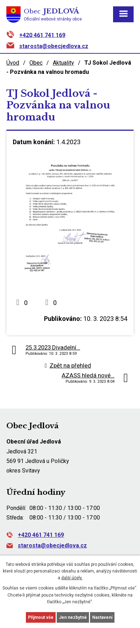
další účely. (72, 577)
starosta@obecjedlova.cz (53, 46)
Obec (36, 62)
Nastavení (102, 617)
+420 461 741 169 (42, 34)
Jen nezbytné (73, 617)
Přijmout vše (41, 617)
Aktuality (63, 62)
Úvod (12, 62)
